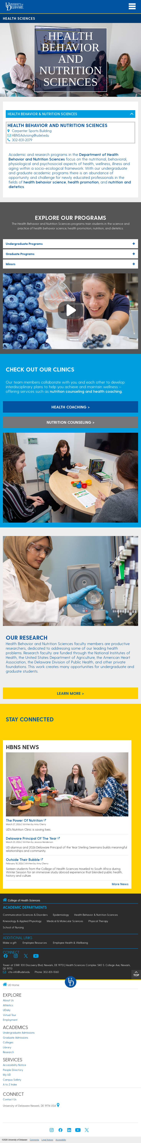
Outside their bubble (23, 859)
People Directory (13, 1069)
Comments (34, 1140)
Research (8, 1052)
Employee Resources (35, 942)
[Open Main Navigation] (132, 6)
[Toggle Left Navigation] (132, 114)
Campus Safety (12, 1079)
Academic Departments (25, 907)
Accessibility (61, 1140)
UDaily (6, 1010)
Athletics (8, 1005)
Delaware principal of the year (31, 838)
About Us (8, 1000)
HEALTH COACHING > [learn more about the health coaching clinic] (70, 407)
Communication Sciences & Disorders (25, 914)
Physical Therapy (98, 921)
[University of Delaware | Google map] (58, 1105)
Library (7, 1047)
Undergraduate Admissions (19, 1032)
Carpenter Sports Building (29, 131)
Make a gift (9, 942)
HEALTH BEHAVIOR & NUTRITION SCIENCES (42, 114)
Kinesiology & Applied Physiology (22, 921)
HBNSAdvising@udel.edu (30, 135)
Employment (10, 1019)
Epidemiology (61, 914)
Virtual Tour (9, 1015)
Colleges (8, 1042)
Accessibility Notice (14, 1064)
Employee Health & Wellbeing (70, 942)
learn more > (70, 693)
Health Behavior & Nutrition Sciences (96, 914)
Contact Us (9, 1099)
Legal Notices (47, 1140)
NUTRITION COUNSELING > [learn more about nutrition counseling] (71, 422)
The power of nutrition (24, 820)
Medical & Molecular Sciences (65, 921)
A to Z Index (10, 1084)
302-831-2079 (22, 140)
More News (120, 884)
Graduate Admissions (15, 1037)
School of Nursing (13, 927)
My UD (7, 1074)
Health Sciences (19, 18)
